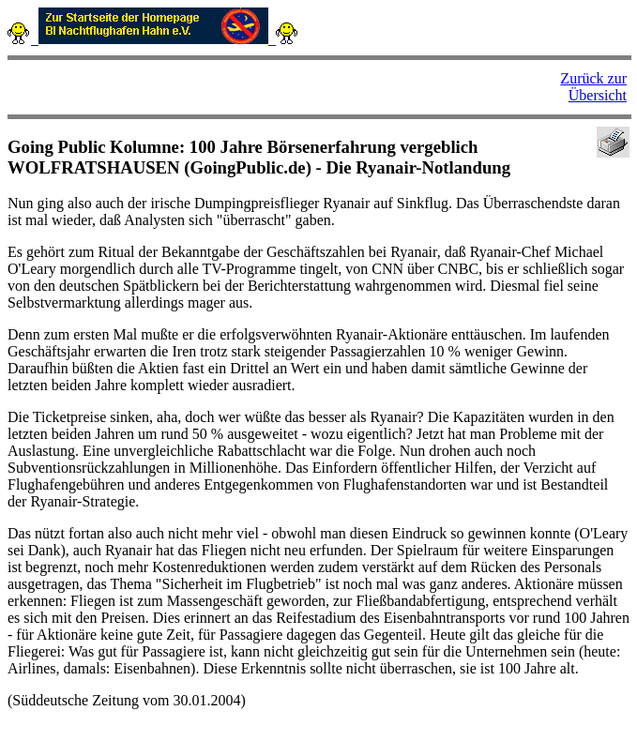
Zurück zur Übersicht (593, 86)
